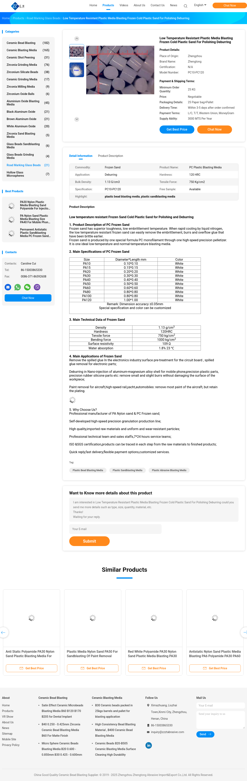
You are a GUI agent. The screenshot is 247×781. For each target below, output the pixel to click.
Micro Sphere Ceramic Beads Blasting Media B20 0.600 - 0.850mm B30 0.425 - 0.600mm (62, 749)
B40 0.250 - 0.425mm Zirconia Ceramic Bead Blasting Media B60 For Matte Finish (61, 730)
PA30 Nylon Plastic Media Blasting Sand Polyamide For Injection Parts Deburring (35, 205)
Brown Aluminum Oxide (28, 119)
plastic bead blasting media (88, 470)
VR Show (7, 716)
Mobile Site (9, 739)
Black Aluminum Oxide (28, 112)
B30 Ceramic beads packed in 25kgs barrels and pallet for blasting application (114, 711)
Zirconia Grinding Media (28, 65)
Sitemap (7, 733)
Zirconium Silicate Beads (28, 72)
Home (6, 705)
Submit (89, 541)
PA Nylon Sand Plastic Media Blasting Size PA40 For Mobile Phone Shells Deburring (35, 219)
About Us (8, 722)
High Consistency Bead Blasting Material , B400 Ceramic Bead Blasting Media (115, 730)
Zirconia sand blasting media (28, 135)
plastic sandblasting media (127, 470)
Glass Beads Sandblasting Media (28, 145)
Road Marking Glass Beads (28, 165)
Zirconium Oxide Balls (28, 94)
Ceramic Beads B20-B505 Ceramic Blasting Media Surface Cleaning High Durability (115, 749)
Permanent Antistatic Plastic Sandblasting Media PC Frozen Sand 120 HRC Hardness (34, 233)
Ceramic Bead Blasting (28, 43)
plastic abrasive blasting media (169, 470)
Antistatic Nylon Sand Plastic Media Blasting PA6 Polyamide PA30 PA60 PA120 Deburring (215, 656)
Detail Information (80, 155)
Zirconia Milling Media (28, 87)
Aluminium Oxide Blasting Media (28, 103)
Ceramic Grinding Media (28, 79)
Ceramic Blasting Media (28, 50)
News (5, 728)
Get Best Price (177, 129)
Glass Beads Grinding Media (28, 156)
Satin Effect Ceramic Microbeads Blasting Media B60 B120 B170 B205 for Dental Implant (62, 711)
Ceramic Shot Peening (28, 57)
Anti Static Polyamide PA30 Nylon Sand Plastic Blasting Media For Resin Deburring (30, 656)
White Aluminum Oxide (28, 126)
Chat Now (230, 5)
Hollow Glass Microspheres (28, 174)
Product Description (110, 155)
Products (7, 711)
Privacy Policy (10, 745)
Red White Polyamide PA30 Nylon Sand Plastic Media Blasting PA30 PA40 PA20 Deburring (152, 656)
